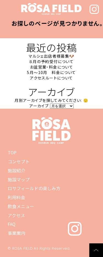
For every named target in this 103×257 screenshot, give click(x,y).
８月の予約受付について (51, 61)
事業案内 (16, 233)
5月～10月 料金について (51, 72)
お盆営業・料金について (51, 67)
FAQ (11, 224)
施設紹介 (16, 170)
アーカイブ (39, 105)
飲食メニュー (21, 206)
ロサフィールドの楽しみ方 (34, 188)
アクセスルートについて (51, 78)
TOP (12, 152)
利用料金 (16, 197)
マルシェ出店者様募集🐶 (51, 56)
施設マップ (19, 179)
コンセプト (19, 161)
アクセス (16, 215)
